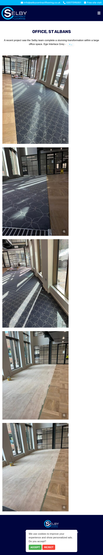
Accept (35, 547)
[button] (99, 13)
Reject (48, 547)
